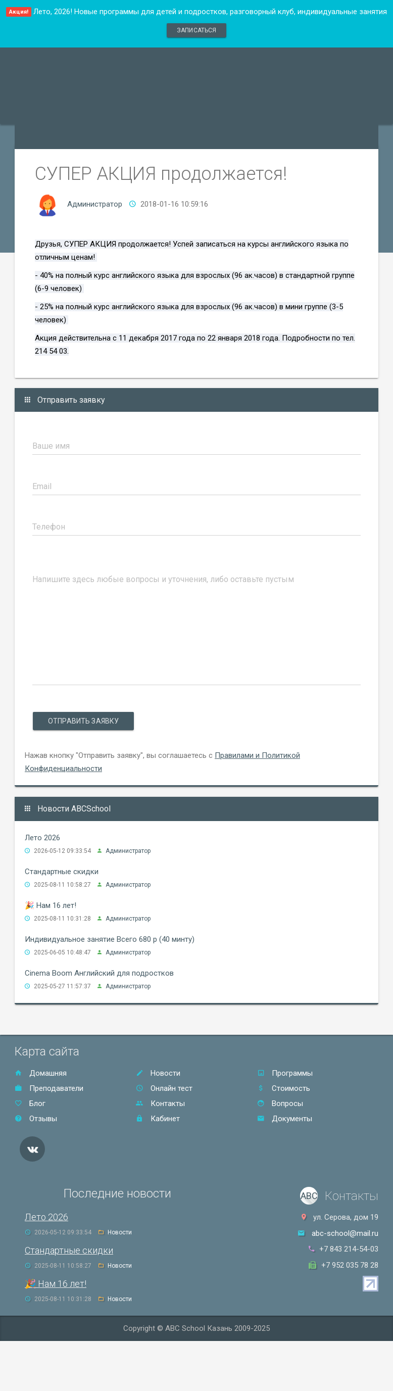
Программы (285, 1073)
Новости (158, 1073)
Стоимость (283, 1088)
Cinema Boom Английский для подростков (99, 973)
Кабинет (158, 1118)
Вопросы (280, 1103)
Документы (284, 1118)
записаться (196, 30)
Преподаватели (49, 1088)
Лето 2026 (42, 837)
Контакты (160, 1103)
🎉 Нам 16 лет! (50, 905)
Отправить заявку (83, 721)
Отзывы (36, 1118)
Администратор (94, 204)
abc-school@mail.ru (345, 1233)
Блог (30, 1103)
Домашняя (41, 1073)
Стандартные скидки (62, 871)
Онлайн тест (164, 1088)
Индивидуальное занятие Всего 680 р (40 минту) (109, 939)
